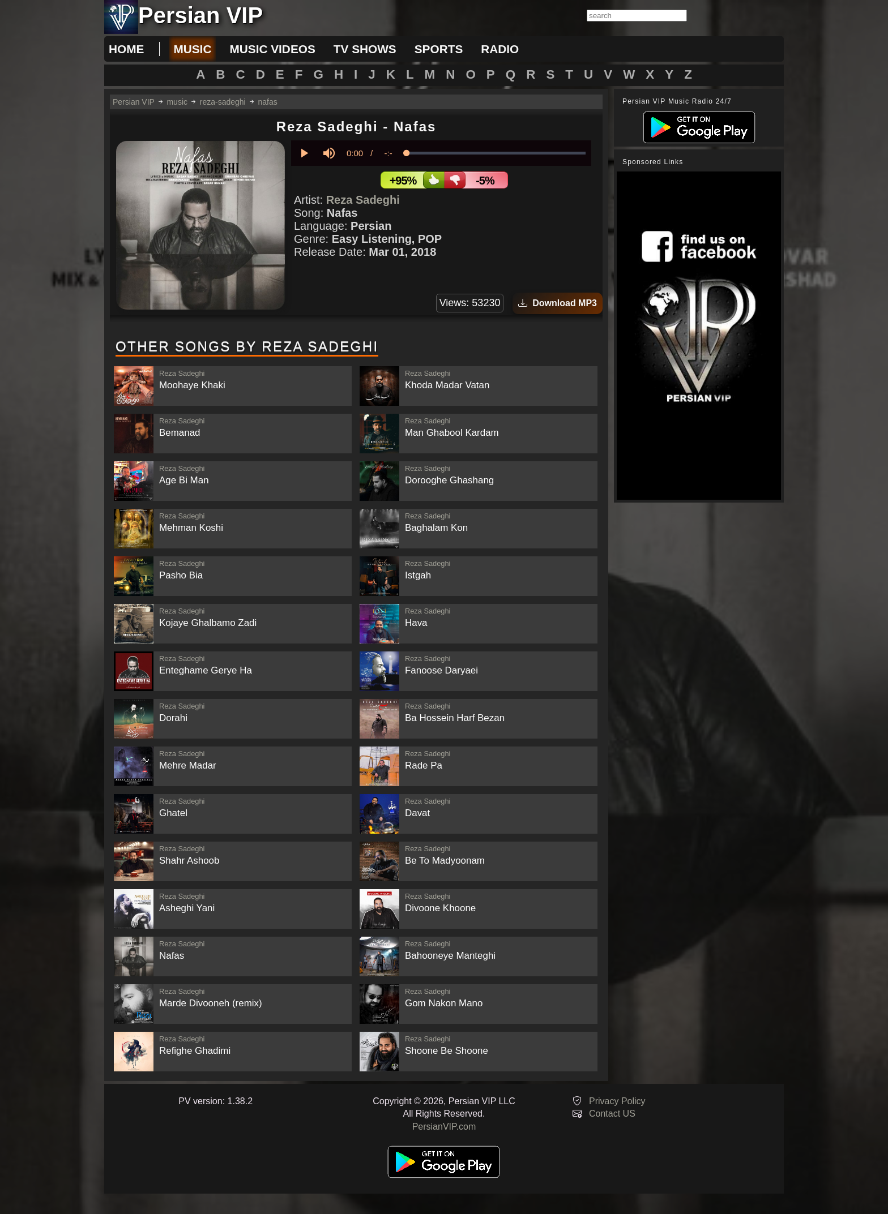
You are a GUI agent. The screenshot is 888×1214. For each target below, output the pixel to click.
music (192, 48)
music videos (272, 48)
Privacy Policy (617, 1101)
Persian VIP (134, 101)
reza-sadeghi (223, 101)
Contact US (612, 1113)
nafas (268, 101)
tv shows (365, 48)
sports (439, 48)
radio (500, 48)
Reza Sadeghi (363, 200)
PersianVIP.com (444, 1126)
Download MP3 (557, 303)
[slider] (496, 153)
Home (126, 48)
